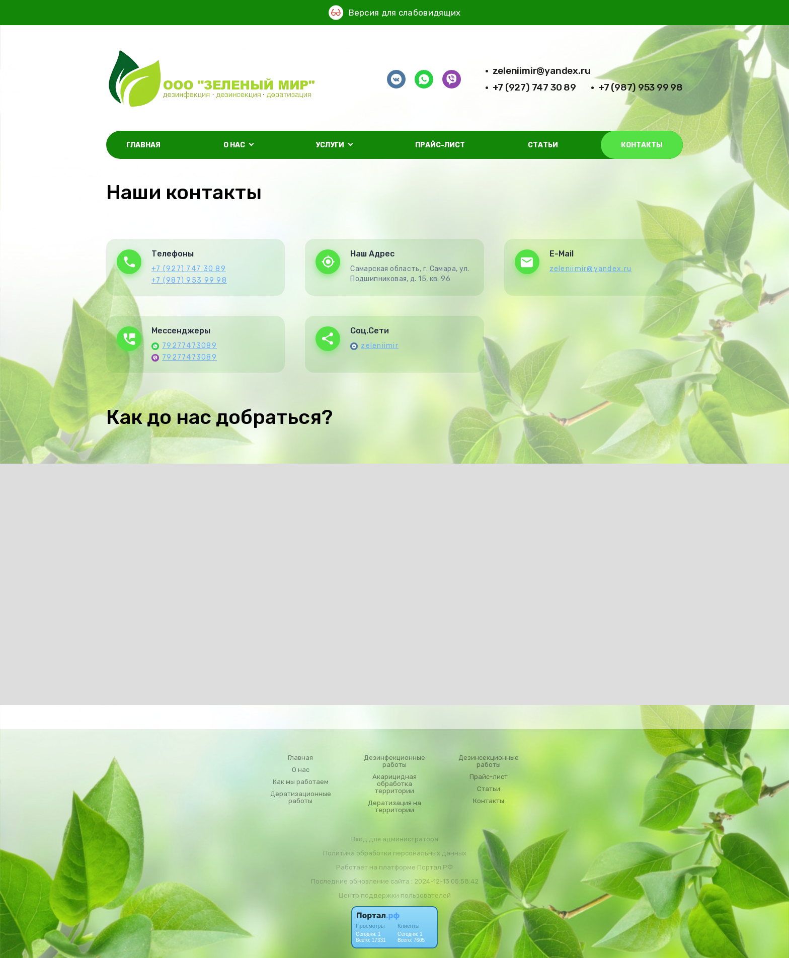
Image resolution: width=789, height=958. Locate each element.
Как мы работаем (301, 782)
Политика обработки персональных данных (394, 853)
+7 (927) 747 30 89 (534, 87)
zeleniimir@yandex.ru (542, 70)
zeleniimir (380, 345)
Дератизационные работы (300, 798)
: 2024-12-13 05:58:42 (445, 881)
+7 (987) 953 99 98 (640, 87)
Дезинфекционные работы (394, 761)
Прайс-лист (440, 145)
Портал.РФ (435, 867)
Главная (143, 145)
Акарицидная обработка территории (394, 784)
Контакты (642, 145)
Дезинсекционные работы (488, 761)
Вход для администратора (394, 839)
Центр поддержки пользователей (395, 895)
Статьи (543, 145)
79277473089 (189, 345)
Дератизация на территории (394, 807)
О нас (300, 769)
